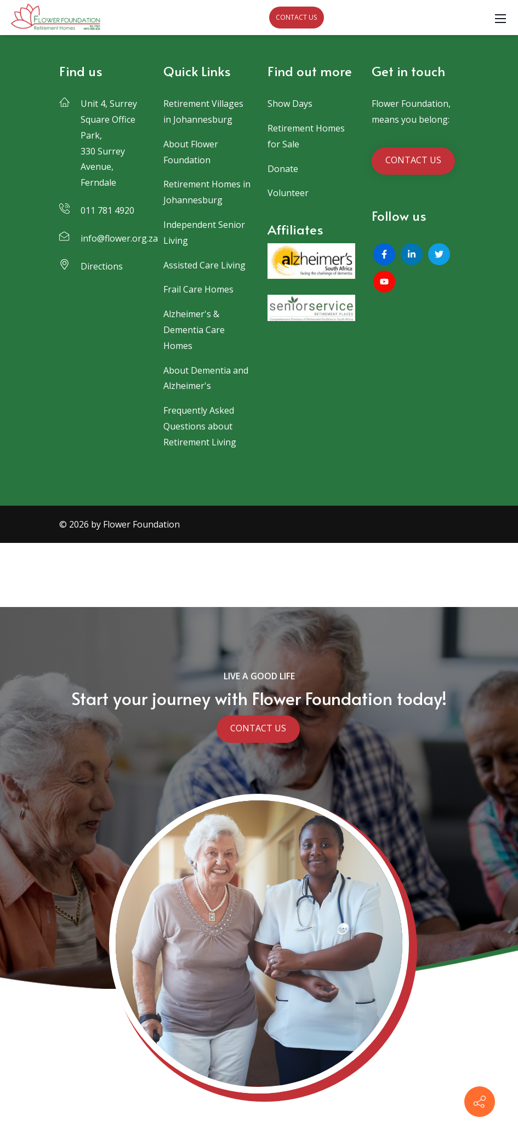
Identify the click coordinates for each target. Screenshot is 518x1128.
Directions (102, 266)
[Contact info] (479, 1101)
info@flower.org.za (119, 238)
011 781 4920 (107, 210)
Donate (282, 169)
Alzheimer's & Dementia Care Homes (194, 330)
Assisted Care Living (204, 265)
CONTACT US (296, 17)
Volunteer (288, 193)
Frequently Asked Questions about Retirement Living (199, 426)
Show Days (289, 104)
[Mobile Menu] (500, 17)
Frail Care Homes (198, 289)
